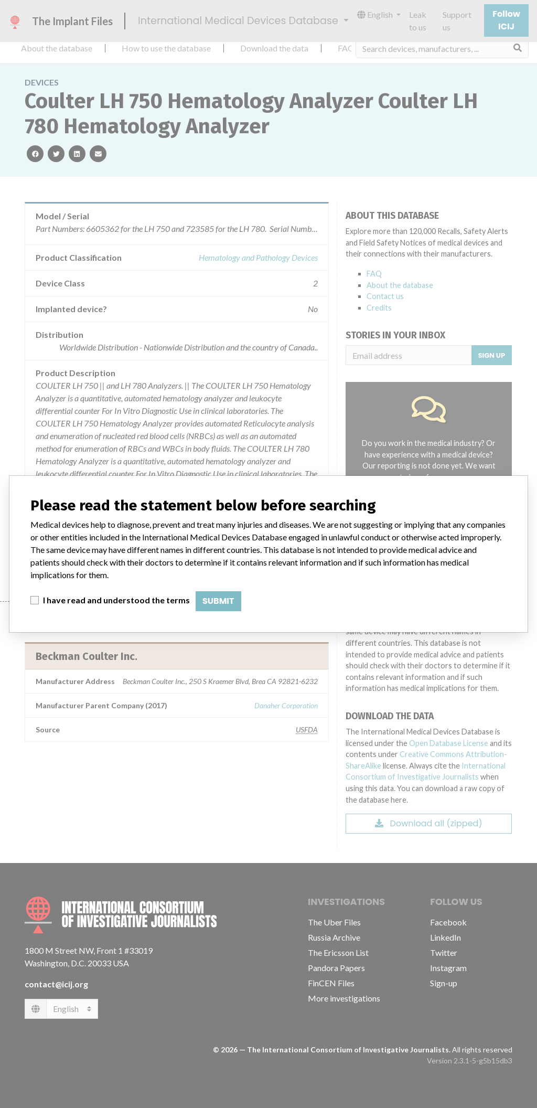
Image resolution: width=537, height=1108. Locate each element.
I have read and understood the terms (116, 600)
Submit (218, 601)
